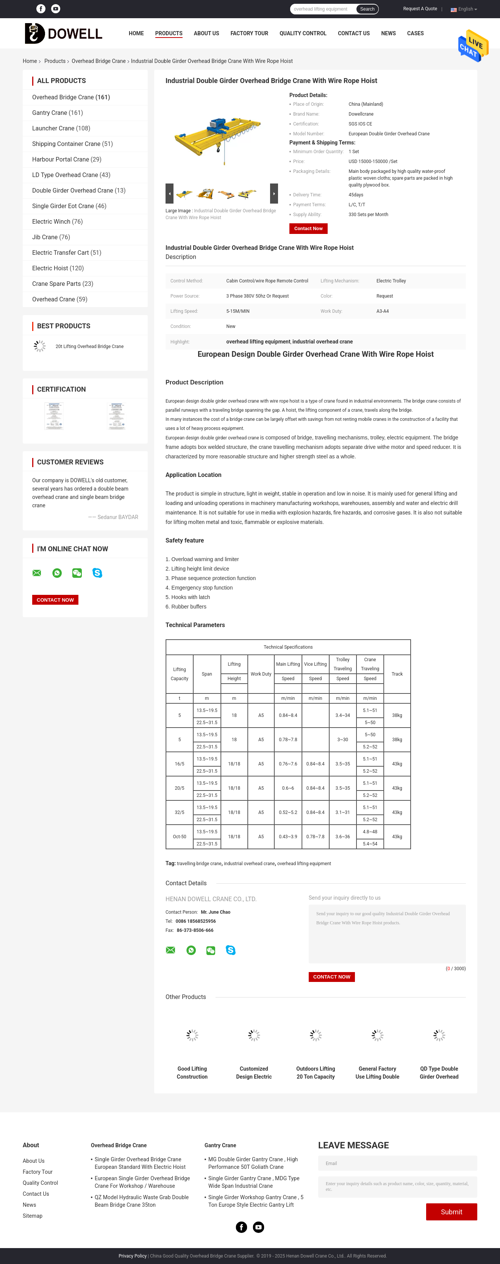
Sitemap (32, 1216)
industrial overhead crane (249, 863)
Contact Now (308, 228)
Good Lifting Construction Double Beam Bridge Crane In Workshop (192, 1073)
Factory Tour (250, 33)
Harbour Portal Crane (60, 159)
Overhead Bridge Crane (99, 61)
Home (136, 33)
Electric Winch (51, 221)
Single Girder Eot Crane (63, 206)
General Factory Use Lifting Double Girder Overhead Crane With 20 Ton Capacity (378, 1073)
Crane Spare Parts (56, 283)
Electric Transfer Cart (60, 252)
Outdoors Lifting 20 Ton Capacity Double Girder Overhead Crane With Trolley (315, 1073)
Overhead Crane (53, 299)
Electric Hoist (50, 268)
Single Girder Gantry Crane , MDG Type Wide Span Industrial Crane (254, 1182)
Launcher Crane (53, 128)
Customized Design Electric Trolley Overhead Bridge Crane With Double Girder (254, 1073)
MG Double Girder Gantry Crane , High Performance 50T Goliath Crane (253, 1163)
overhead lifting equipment (304, 863)
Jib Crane (45, 237)
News (388, 33)
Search (367, 9)
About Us (206, 33)
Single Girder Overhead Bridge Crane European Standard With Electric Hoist (140, 1163)
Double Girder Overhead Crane (72, 190)
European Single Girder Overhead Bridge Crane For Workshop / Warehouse (142, 1182)
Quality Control (303, 33)
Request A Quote (420, 8)
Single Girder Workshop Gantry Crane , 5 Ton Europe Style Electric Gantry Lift (255, 1201)
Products (169, 33)
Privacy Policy (133, 1256)
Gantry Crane (49, 112)
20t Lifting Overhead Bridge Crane (89, 346)
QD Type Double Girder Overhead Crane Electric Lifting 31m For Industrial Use (439, 1073)
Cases (415, 33)
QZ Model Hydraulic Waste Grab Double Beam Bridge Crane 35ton (142, 1201)
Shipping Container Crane (66, 143)
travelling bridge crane (199, 863)
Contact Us (354, 33)
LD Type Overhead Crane (65, 175)
